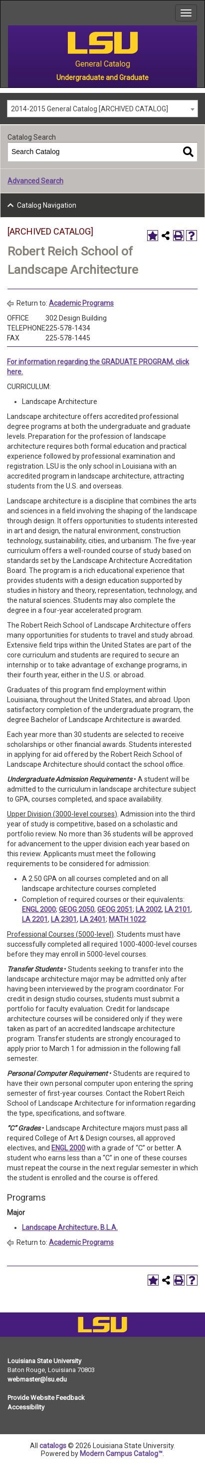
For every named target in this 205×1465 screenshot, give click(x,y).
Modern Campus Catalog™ (121, 1454)
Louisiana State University (44, 1361)
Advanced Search (35, 181)
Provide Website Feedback (46, 1397)
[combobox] (102, 108)
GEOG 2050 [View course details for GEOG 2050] (76, 909)
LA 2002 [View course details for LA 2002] (149, 909)
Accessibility (25, 1407)
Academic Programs (81, 303)
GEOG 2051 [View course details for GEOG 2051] (115, 909)
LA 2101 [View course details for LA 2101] (178, 909)
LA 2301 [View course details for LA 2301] (64, 919)
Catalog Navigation (46, 205)
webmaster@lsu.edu (37, 1379)
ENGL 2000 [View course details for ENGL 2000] (39, 909)
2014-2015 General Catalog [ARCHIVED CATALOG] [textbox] (89, 109)
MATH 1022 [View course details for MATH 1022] (127, 919)
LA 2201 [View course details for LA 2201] (35, 919)
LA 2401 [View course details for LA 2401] (93, 919)
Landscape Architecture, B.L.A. (70, 1227)
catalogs (52, 1446)
